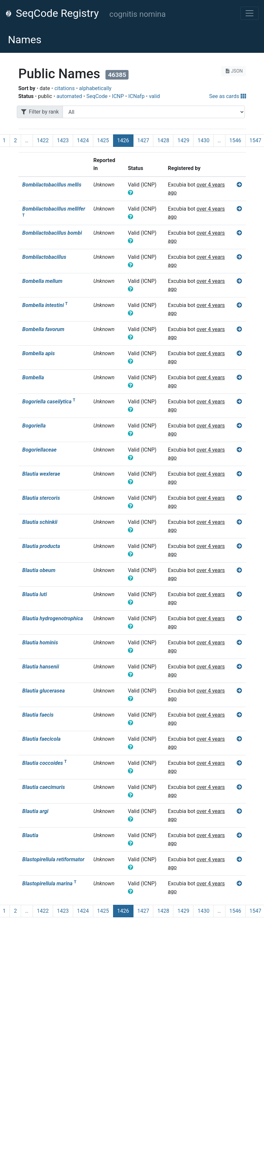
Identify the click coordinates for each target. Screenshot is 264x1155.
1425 (103, 140)
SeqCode (96, 96)
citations (64, 88)
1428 (163, 140)
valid (154, 96)
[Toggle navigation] (249, 13)
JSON (233, 71)
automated (69, 96)
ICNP (118, 96)
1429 (183, 140)
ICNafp (136, 96)
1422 (43, 140)
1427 (143, 140)
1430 (203, 140)
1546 (235, 140)
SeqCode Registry (52, 13)
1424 (83, 140)
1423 (63, 140)
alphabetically (95, 88)
